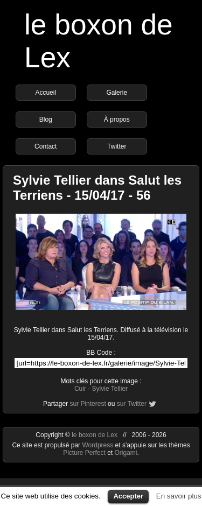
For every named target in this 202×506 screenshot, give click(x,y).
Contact (45, 146)
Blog (45, 119)
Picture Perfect (84, 452)
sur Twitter (132, 403)
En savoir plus (178, 496)
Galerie (116, 92)
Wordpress (98, 445)
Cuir (80, 388)
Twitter (116, 146)
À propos (117, 119)
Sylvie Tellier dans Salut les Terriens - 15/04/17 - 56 (97, 187)
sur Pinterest (87, 403)
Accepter (128, 496)
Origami (126, 452)
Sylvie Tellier (110, 388)
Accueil (45, 92)
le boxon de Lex (94, 435)
